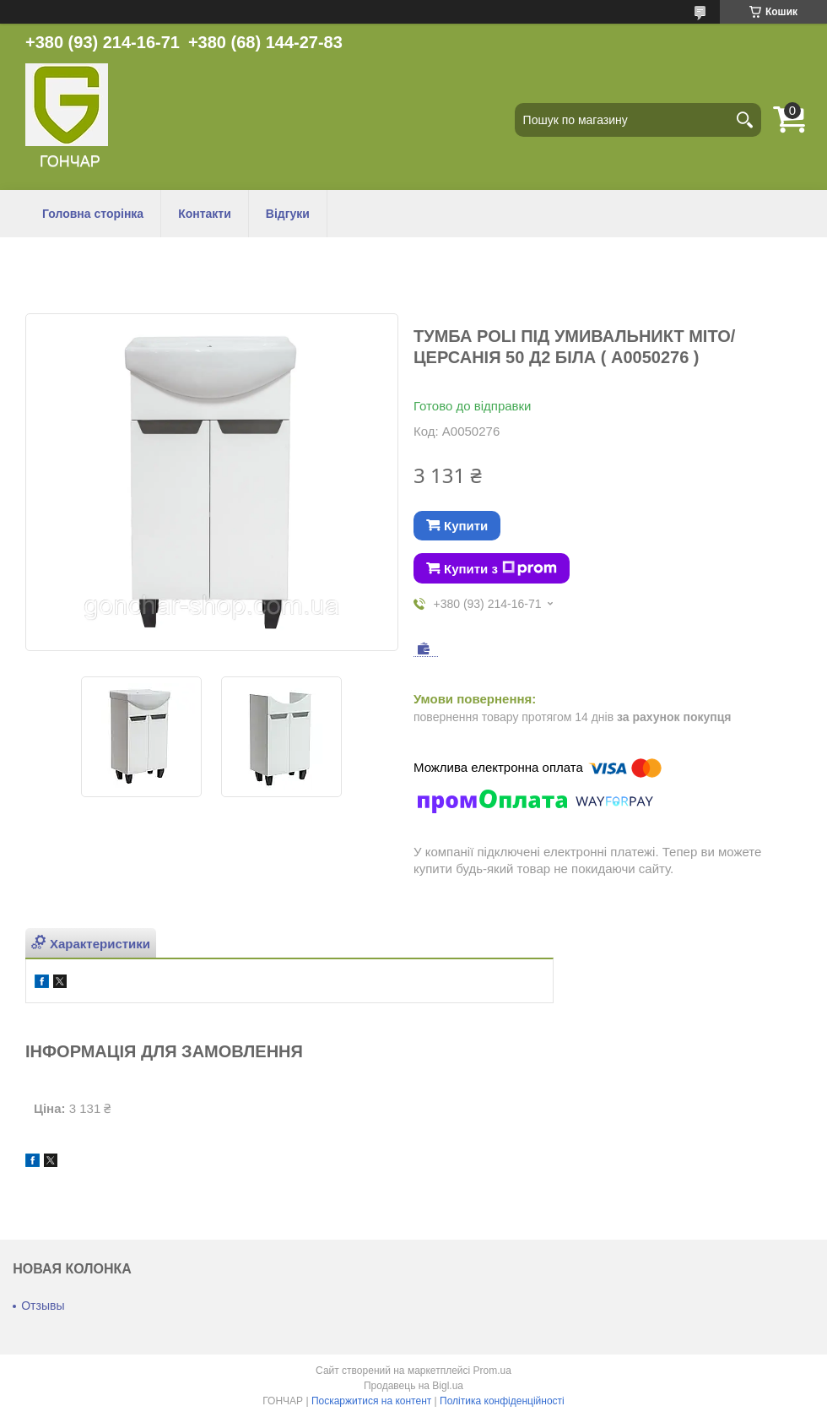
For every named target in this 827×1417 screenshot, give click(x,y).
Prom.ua (492, 1370)
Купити (466, 525)
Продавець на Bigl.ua (413, 1386)
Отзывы (42, 1305)
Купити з (500, 568)
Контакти (204, 213)
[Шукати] (744, 120)
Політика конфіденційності (502, 1401)
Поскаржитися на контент (371, 1401)
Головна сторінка (92, 213)
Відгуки (288, 213)
